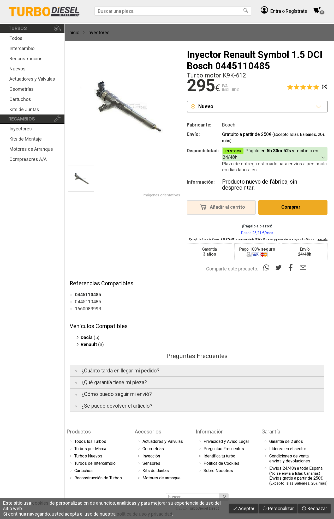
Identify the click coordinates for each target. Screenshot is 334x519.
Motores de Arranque (31, 149)
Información (210, 432)
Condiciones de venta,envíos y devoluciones (289, 458)
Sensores (151, 463)
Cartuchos (20, 99)
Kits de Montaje (25, 139)
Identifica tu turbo (219, 456)
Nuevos (17, 68)
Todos (15, 38)
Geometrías (21, 89)
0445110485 (88, 301)
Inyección (151, 456)
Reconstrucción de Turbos (98, 477)
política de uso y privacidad (144, 514)
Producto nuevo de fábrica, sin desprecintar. (259, 185)
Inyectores (20, 128)
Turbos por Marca (90, 448)
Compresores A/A (28, 159)
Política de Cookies (221, 463)
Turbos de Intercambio (95, 463)
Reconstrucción (26, 58)
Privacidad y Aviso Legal (226, 441)
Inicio (73, 32)
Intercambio (21, 48)
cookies (40, 503)
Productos (79, 432)
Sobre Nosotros (218, 470)
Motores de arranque (161, 477)
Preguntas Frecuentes (224, 448)
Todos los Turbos (90, 441)
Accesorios (148, 432)
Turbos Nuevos (88, 456)
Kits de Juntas (24, 109)
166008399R (88, 308)
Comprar (292, 207)
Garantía (270, 432)
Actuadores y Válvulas (32, 79)
